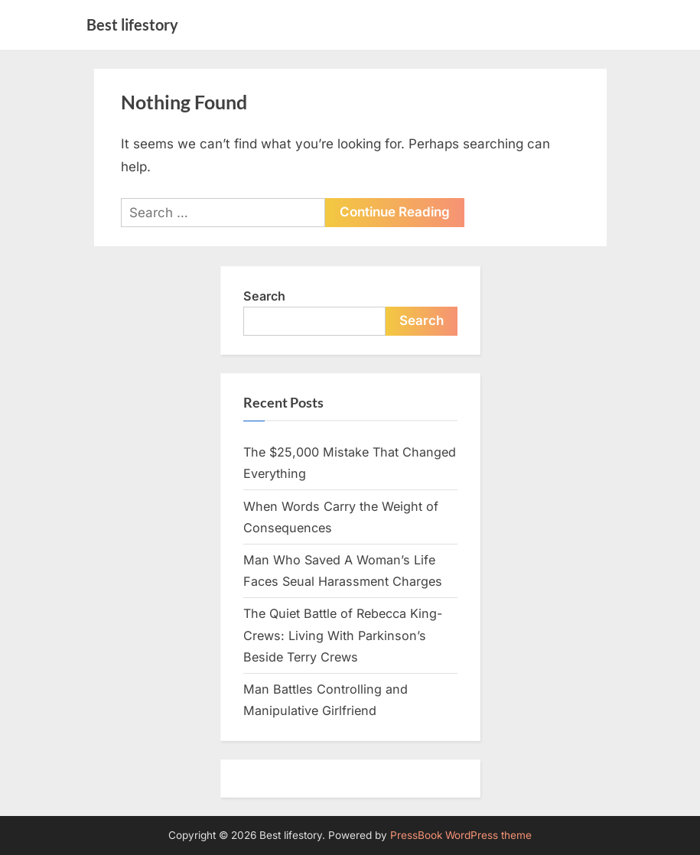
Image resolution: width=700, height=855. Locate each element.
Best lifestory (132, 24)
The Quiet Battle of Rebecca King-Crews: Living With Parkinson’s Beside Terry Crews (342, 635)
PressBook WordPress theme (461, 835)
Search (264, 296)
